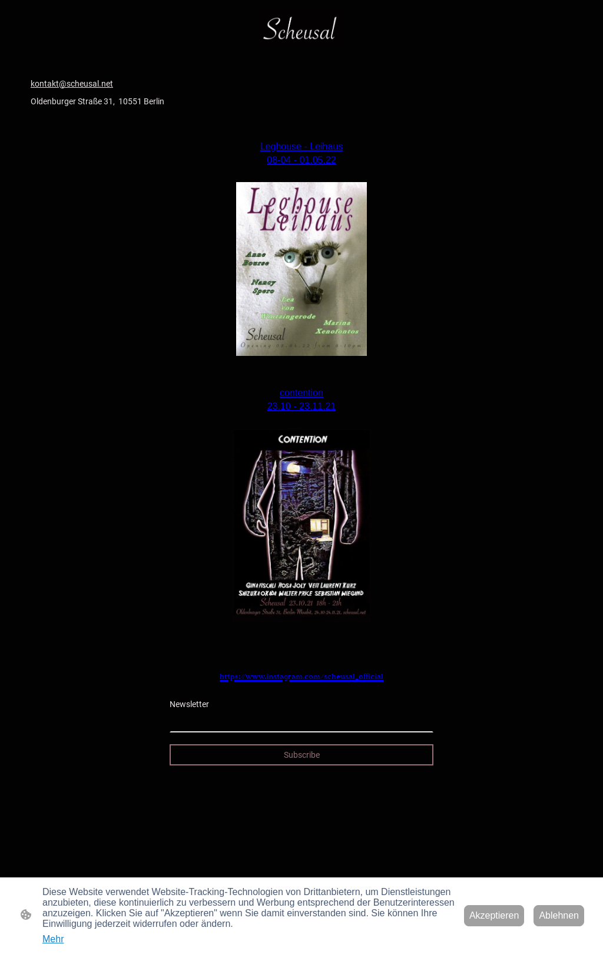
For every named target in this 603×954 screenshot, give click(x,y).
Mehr (53, 939)
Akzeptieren (494, 915)
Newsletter (189, 704)
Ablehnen (559, 915)
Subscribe (302, 755)
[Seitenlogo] (301, 28)
